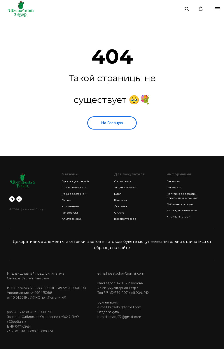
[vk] (19, 199)
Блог (117, 193)
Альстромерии (72, 218)
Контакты (120, 200)
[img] (20, 9)
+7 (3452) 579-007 (178, 216)
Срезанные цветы (74, 187)
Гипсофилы (70, 212)
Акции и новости (126, 187)
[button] (187, 9)
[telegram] (12, 199)
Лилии (66, 200)
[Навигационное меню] (217, 8)
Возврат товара (125, 218)
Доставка (120, 206)
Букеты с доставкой (75, 181)
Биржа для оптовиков (182, 210)
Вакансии (173, 181)
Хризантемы (70, 206)
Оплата (119, 212)
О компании (122, 181)
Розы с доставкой (74, 193)
